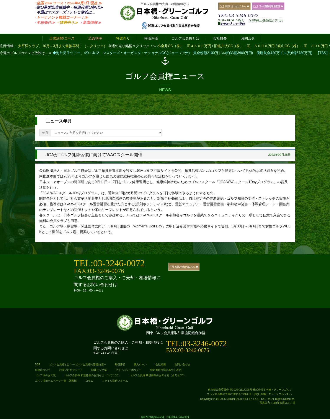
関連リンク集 (99, 369)
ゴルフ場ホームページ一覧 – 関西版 (56, 380)
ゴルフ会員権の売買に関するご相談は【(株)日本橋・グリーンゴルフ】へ (249, 394)
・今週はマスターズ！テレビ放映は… (64, 12)
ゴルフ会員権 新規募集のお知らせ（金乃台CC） (158, 375)
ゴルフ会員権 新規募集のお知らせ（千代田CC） (92, 375)
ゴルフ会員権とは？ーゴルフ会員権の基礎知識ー (77, 364)
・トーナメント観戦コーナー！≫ (60, 17)
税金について (43, 369)
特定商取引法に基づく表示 (165, 369)
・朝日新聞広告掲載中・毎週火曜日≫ (68, 7)
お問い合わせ (182, 364)
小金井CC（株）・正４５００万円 (184, 46)
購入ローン (140, 364)
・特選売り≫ (67, 23)
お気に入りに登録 (233, 24)
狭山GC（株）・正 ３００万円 (303, 46)
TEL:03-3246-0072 (238, 15)
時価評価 (120, 364)
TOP (37, 364)
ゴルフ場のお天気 (45, 375)
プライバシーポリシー (129, 369)
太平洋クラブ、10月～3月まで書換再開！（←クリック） (62, 46)
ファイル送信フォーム (115, 380)
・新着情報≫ (90, 23)
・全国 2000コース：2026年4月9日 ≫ (67, 3)
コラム (89, 380)
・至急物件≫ (44, 23)
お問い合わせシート (71, 369)
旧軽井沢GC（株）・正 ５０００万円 (245, 46)
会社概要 (160, 364)
